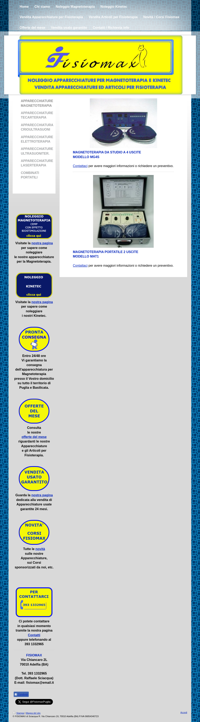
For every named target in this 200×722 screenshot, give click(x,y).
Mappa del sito (33, 713)
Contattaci (80, 166)
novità (40, 549)
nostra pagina (42, 243)
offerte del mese (34, 437)
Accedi (183, 712)
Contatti (34, 635)
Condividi (21, 694)
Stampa (18, 713)
